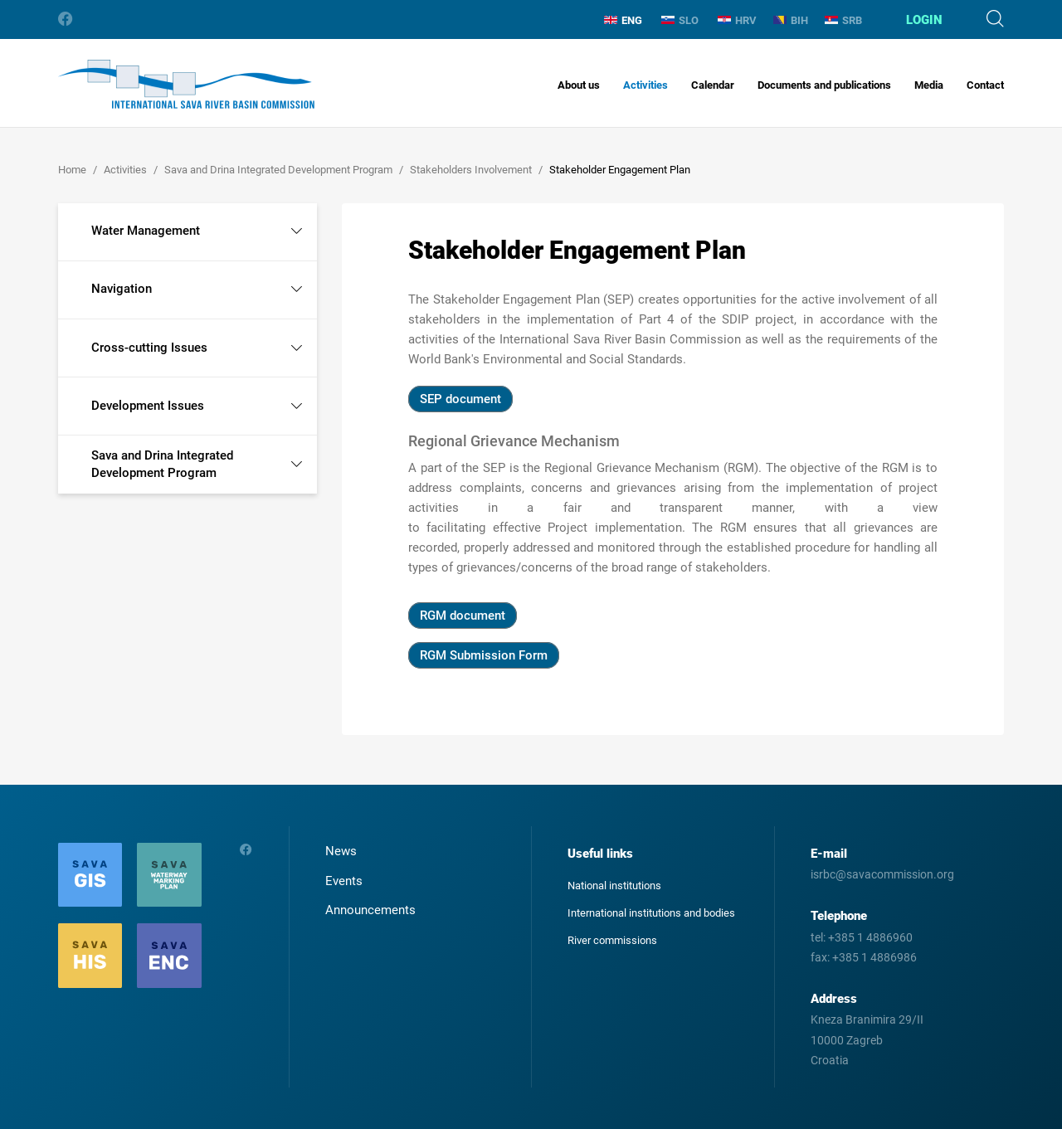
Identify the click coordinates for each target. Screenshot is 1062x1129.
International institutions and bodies (651, 913)
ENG (623, 20)
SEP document (460, 399)
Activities (645, 85)
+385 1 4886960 (870, 937)
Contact (985, 85)
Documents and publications (824, 85)
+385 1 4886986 (874, 957)
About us (579, 85)
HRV (737, 20)
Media (928, 85)
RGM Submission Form (484, 655)
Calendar (712, 85)
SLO (680, 20)
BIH (790, 20)
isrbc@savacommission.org (882, 874)
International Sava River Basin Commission (186, 84)
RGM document (462, 615)
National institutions (614, 885)
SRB (843, 20)
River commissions (612, 940)
